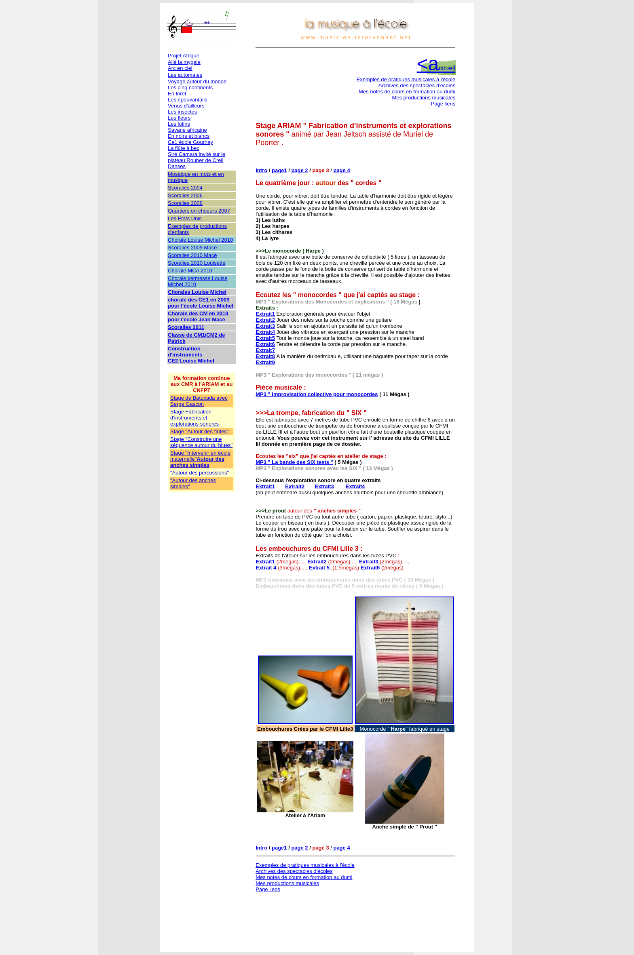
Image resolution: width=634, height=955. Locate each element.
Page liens (443, 104)
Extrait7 (265, 350)
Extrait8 (265, 356)
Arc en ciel (180, 68)
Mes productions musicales (423, 98)
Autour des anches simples (197, 462)
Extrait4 (265, 332)
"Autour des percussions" (199, 473)
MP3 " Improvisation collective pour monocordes (317, 394)
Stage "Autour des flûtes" (199, 431)
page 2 (299, 170)
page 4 (341, 170)
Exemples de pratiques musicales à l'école (406, 79)
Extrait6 (265, 344)
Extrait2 (265, 320)
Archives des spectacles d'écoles (416, 85)
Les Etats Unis (185, 218)
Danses (177, 166)
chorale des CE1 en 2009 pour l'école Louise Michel (200, 303)
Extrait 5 (319, 568)
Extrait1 (265, 314)
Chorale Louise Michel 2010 (200, 240)
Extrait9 (265, 362)
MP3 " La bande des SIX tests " (294, 462)
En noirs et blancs (188, 136)
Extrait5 (265, 338)
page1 (279, 170)
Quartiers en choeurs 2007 (199, 211)
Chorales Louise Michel (197, 292)
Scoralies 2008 (185, 203)
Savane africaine (187, 130)
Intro (261, 170)
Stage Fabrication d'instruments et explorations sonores (194, 418)
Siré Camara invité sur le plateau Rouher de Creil (196, 157)
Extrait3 (265, 326)
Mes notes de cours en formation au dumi (407, 92)
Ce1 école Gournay (190, 142)
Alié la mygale (184, 62)
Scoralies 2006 (185, 195)
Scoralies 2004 (185, 188)
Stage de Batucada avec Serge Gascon (199, 401)
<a (436, 63)
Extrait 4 (266, 568)
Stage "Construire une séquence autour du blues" (201, 442)
